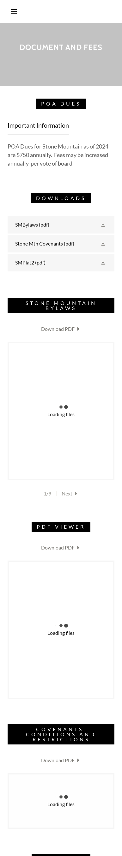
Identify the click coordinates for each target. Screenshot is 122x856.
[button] (14, 11)
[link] (61, 225)
